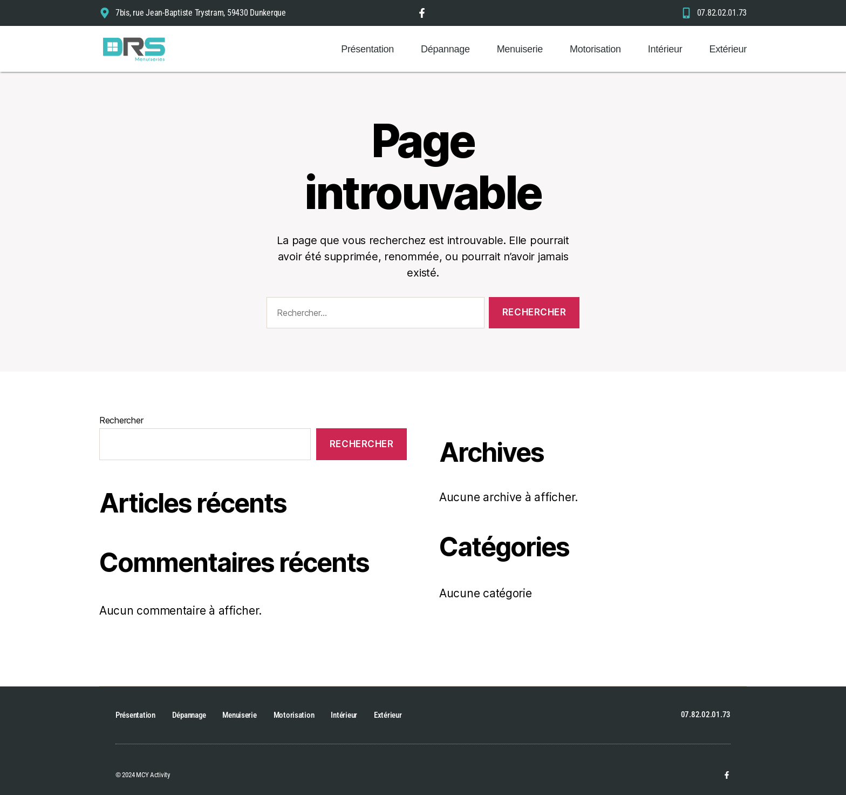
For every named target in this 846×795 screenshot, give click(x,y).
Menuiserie (520, 49)
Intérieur (665, 49)
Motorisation (595, 49)
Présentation (367, 49)
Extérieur (728, 49)
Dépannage (445, 49)
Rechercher (121, 420)
